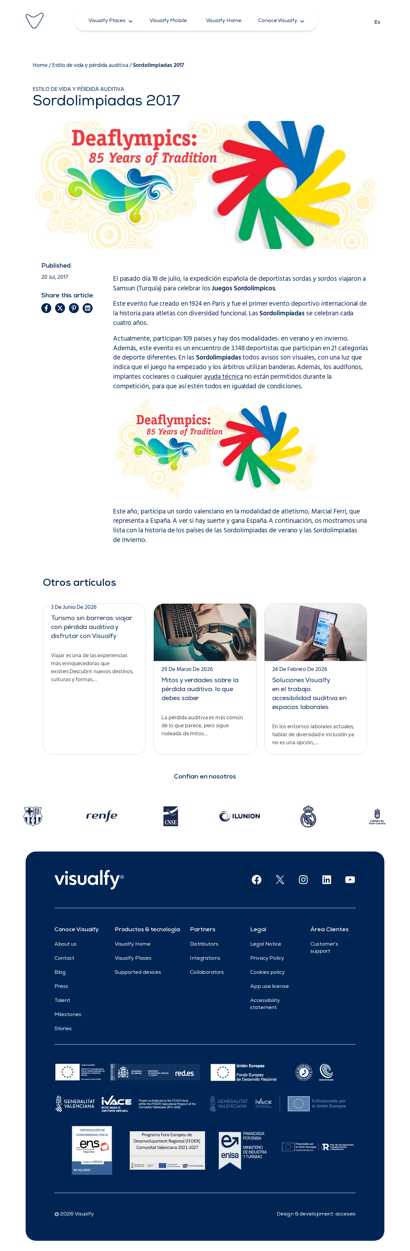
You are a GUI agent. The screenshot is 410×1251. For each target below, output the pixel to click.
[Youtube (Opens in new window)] (350, 879)
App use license (269, 986)
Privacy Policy (267, 958)
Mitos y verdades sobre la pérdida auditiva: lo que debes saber (200, 690)
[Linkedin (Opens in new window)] (326, 879)
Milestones (67, 1015)
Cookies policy (267, 972)
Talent (62, 1001)
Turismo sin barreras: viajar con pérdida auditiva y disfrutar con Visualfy (91, 628)
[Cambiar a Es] (377, 20)
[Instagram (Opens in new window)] (303, 879)
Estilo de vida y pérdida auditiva (90, 65)
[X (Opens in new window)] (280, 879)
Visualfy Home (133, 944)
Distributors (204, 944)
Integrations (205, 958)
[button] (110, 20)
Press (61, 986)
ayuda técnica (223, 377)
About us (65, 944)
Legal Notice (265, 944)
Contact (64, 958)
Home (40, 65)
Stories (63, 1029)
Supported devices (138, 972)
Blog (60, 972)
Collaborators (207, 972)
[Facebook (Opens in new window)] (256, 879)
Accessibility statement (265, 1004)
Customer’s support (324, 948)
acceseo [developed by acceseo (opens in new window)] (345, 1214)
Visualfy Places (133, 958)
